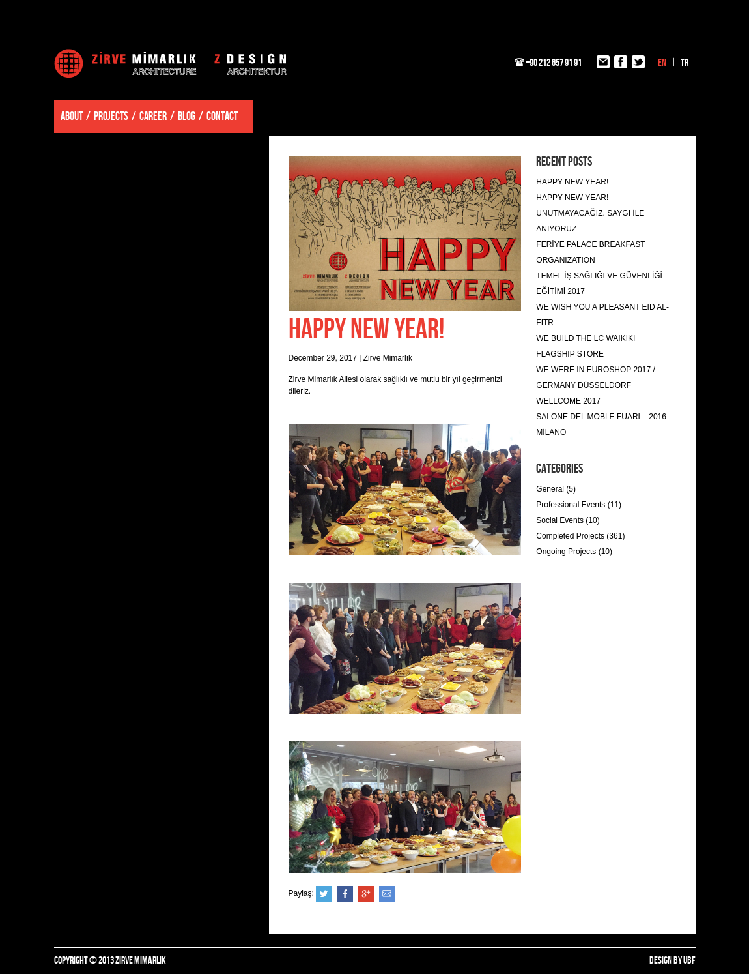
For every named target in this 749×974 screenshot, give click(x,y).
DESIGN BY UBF (672, 960)
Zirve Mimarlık (170, 63)
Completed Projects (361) (580, 535)
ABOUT (72, 116)
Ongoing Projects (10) (574, 551)
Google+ (366, 894)
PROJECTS (111, 116)
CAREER (153, 116)
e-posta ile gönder (387, 894)
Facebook (345, 894)
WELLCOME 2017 (568, 401)
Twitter (324, 894)
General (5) (556, 489)
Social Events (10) (567, 520)
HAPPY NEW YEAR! (572, 181)
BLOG (186, 116)
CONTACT (222, 116)
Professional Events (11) (578, 504)
